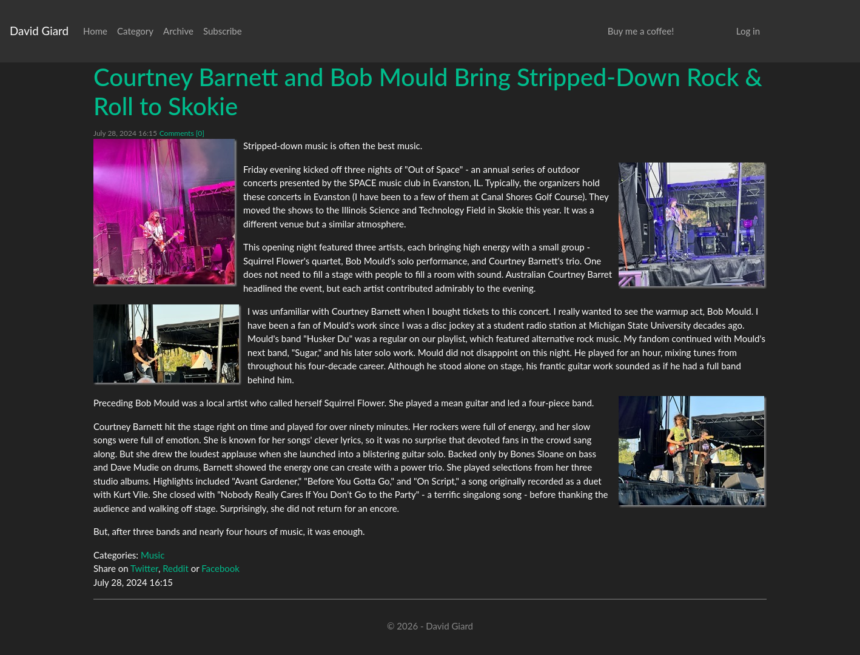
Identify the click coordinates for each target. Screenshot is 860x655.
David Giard (39, 31)
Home (95, 30)
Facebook (220, 568)
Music (152, 554)
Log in (748, 30)
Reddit (176, 568)
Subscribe (222, 30)
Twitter (144, 568)
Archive (178, 30)
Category (135, 30)
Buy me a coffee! (641, 30)
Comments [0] (182, 133)
